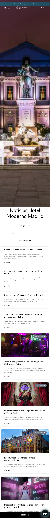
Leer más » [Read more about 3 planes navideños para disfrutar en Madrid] (7, 305)
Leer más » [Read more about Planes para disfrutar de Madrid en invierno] (7, 262)
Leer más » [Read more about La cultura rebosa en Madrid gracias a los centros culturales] (7, 470)
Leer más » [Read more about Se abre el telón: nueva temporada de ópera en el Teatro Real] (7, 423)
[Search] (36, 233)
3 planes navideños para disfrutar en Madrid (23, 295)
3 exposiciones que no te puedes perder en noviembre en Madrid (23, 315)
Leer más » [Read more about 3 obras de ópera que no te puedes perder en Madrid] (7, 286)
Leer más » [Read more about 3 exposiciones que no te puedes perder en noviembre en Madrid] (7, 327)
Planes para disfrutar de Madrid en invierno (23, 249)
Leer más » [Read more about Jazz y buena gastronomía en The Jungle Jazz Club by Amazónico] (7, 376)
